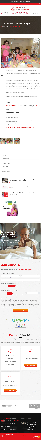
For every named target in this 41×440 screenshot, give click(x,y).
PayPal (4, 285)
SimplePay (11, 285)
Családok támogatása (6, 168)
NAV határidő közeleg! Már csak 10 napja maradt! (21, 186)
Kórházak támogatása (6, 171)
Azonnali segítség (10, 381)
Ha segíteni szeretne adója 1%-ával (12, 105)
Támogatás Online (10, 390)
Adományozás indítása (20, 310)
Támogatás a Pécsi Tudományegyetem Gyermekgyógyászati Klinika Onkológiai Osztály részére (32, 426)
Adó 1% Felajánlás (5, 166)
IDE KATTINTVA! (37, 106)
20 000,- (23, 293)
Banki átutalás (10, 356)
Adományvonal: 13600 (20, 12)
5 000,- (10, 293)
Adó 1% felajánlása (30, 365)
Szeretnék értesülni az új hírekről (7, 298)
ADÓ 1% (31, 356)
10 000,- (16, 293)
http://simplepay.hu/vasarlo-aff (6, 307)
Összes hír (4, 155)
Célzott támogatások (6, 163)
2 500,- (4, 293)
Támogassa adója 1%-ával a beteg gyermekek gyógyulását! (16, 3)
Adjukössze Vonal (5, 158)
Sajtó (3, 160)
